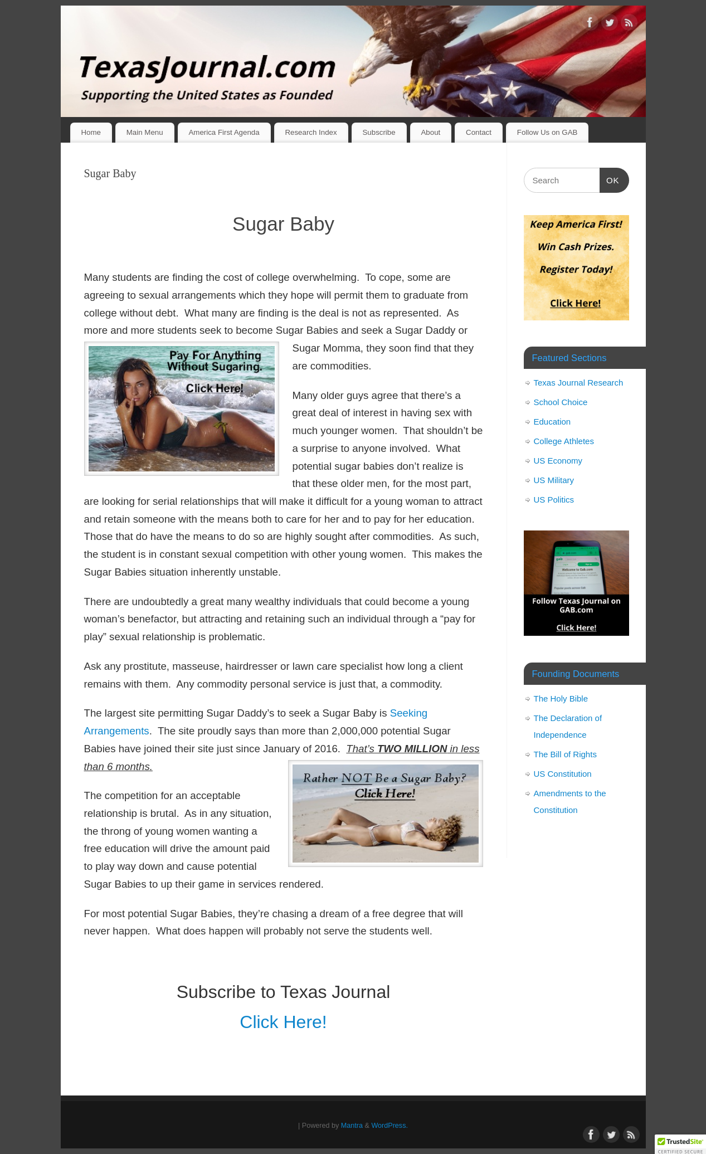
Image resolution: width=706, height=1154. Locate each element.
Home (90, 132)
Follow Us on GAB (547, 132)
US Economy (558, 460)
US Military (554, 480)
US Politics (554, 499)
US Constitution (563, 773)
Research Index (311, 132)
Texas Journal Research (579, 382)
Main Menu (144, 132)
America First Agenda (223, 132)
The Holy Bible (561, 698)
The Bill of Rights (565, 754)
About (430, 132)
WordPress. (389, 1125)
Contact (478, 132)
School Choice (561, 402)
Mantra (352, 1125)
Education (552, 421)
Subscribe (378, 132)
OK (610, 179)
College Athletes (564, 441)
